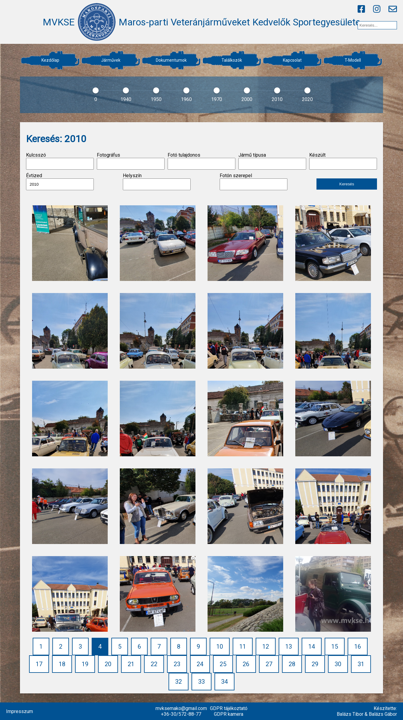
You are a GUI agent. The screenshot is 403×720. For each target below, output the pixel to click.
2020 (307, 99)
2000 (246, 99)
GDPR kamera (228, 714)
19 (85, 664)
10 (219, 646)
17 (39, 664)
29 (315, 664)
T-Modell (353, 60)
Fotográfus (131, 161)
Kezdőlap (50, 60)
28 (292, 664)
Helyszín (157, 181)
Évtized (60, 181)
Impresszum (19, 711)
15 (334, 646)
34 (224, 681)
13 (288, 646)
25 (223, 664)
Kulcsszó (60, 161)
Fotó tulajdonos (201, 161)
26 (246, 664)
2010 (277, 99)
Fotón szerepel (253, 181)
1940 (125, 99)
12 (265, 646)
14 (311, 646)
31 (361, 664)
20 (108, 664)
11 (242, 646)
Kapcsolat (292, 60)
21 (131, 664)
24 (200, 664)
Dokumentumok (171, 60)
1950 (156, 99)
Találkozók (231, 60)
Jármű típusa (272, 161)
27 (269, 664)
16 (357, 646)
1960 (186, 99)
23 (177, 664)
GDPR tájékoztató (228, 708)
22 (154, 664)
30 (338, 664)
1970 (216, 99)
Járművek (110, 60)
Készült (343, 161)
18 (62, 664)
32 (178, 681)
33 (201, 681)
